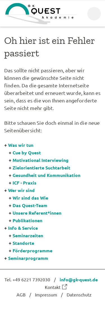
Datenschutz (79, 294)
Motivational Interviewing (41, 160)
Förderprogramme (32, 250)
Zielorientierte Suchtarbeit (41, 168)
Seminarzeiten (28, 235)
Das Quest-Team (30, 205)
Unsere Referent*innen (37, 213)
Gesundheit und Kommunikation (46, 175)
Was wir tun (20, 145)
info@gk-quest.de (79, 279)
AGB (21, 294)
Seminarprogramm (28, 258)
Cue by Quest (27, 152)
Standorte (23, 243)
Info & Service (23, 228)
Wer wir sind (21, 190)
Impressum (46, 294)
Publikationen (27, 220)
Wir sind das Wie (30, 198)
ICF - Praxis (24, 183)
